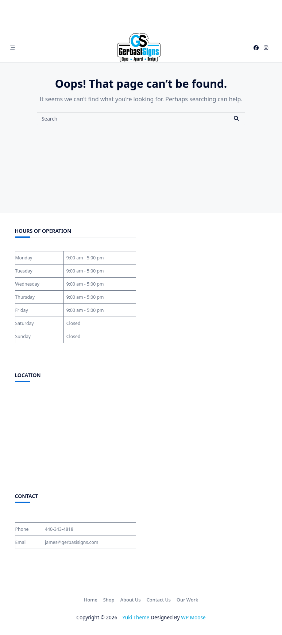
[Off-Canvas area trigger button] (13, 47)
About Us (130, 599)
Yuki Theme (136, 617)
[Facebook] (256, 48)
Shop (109, 599)
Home (90, 599)
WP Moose (193, 617)
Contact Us (159, 599)
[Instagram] (266, 48)
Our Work (187, 599)
